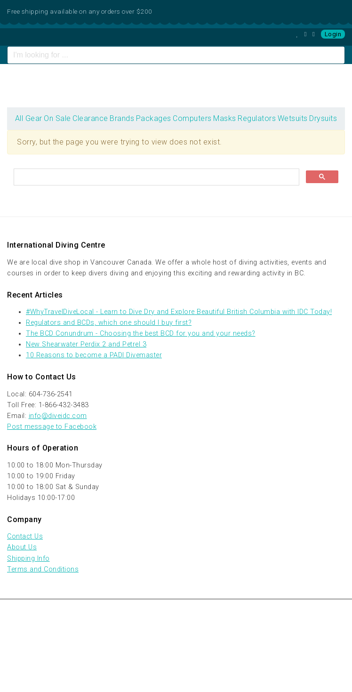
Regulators (257, 118)
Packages (153, 118)
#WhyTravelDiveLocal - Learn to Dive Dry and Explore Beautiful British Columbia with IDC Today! (179, 312)
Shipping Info (28, 559)
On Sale (57, 118)
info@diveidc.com (58, 416)
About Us (22, 547)
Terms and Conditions (43, 569)
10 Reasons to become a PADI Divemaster (94, 355)
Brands (122, 118)
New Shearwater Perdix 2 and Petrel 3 (86, 344)
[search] (155, 177)
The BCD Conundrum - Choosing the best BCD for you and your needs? (141, 334)
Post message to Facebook (51, 427)
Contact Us (25, 536)
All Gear (28, 118)
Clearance (90, 118)
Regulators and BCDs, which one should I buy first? (109, 323)
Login (333, 34)
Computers (192, 118)
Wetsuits (293, 118)
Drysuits (323, 118)
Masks (224, 118)
